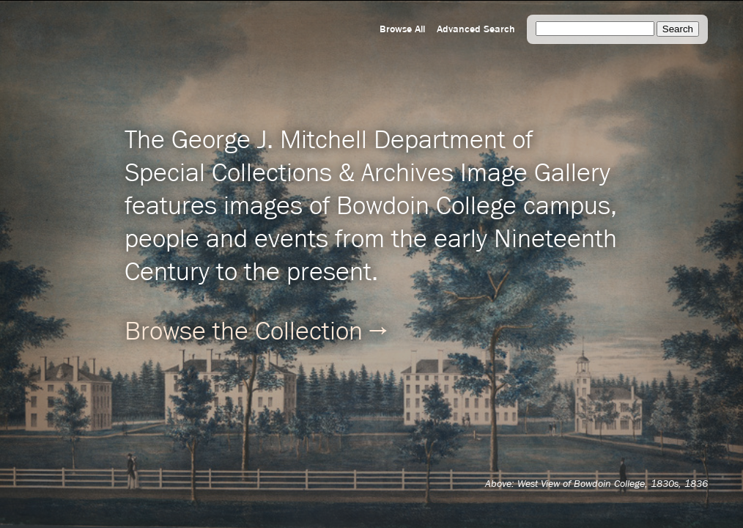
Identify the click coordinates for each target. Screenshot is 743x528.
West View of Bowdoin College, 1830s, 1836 (612, 484)
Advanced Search (476, 29)
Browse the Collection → (256, 332)
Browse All (402, 29)
